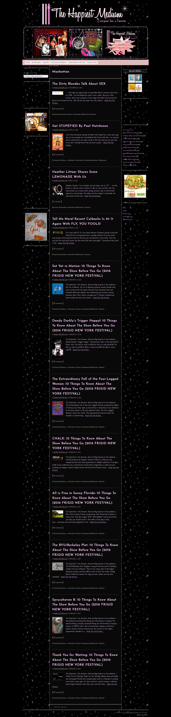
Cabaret (71, 160)
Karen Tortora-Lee (60, 87)
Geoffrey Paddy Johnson (130, 136)
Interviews (36, 62)
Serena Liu (126, 165)
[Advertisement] (36, 95)
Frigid (70, 114)
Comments (128, 216)
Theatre (46, 62)
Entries (126, 213)
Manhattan (85, 114)
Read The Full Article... (93, 196)
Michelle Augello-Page (130, 153)
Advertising (92, 62)
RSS (136, 133)
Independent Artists (77, 62)
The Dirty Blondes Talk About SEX (79, 83)
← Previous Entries (59, 707)
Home (28, 62)
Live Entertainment (59, 62)
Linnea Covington (128, 162)
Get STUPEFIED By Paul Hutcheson (80, 126)
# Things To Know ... (59, 160)
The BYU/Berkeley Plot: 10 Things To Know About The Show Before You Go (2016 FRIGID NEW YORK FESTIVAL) (85, 550)
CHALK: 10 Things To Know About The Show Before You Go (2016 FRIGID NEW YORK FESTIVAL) (84, 443)
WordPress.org (127, 219)
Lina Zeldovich (127, 150)
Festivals (71, 308)
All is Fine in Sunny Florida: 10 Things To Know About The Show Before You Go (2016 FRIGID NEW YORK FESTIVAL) (84, 498)
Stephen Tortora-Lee (129, 141)
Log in (125, 211)
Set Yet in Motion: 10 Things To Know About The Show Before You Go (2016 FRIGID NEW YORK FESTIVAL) (81, 271)
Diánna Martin (127, 147)
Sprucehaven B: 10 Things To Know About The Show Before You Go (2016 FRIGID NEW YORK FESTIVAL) (84, 604)
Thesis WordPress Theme (131, 712)
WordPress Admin (142, 714)
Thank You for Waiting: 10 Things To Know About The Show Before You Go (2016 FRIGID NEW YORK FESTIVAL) (85, 660)
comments (58, 109)
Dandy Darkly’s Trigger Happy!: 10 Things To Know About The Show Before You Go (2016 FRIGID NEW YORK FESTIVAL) (84, 325)
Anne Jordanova (128, 144)
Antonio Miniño (127, 138)
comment (57, 202)
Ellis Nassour (127, 156)
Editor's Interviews (59, 114)
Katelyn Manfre (127, 159)
